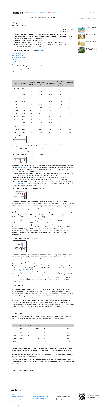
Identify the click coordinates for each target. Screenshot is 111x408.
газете (22, 394)
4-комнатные (25, 215)
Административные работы (20, 57)
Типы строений (16, 53)
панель (40, 181)
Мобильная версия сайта (61, 393)
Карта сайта (13, 401)
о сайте (18, 394)
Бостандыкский (37, 268)
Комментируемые (92, 24)
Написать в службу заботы (17, 396)
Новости (50, 12)
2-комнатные (67, 215)
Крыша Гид (55, 12)
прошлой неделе (23, 167)
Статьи (27, 19)
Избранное (78, 8)
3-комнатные (46, 215)
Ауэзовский (68, 268)
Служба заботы (70, 8)
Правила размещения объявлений (41, 396)
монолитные (22, 183)
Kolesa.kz (14, 8)
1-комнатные (28, 217)
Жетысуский (53, 268)
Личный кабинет (95, 8)
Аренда (32, 12)
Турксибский (23, 270)
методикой (40, 50)
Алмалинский (20, 268)
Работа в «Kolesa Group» (16, 399)
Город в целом (16, 59)
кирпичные (61, 181)
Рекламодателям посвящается (40, 393)
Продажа (27, 12)
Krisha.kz (14, 19)
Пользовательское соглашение (40, 398)
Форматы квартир (17, 55)
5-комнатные (65, 213)
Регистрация (86, 8)
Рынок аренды (16, 61)
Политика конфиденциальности (40, 401)
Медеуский (64, 266)
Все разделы (21, 19)
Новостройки (43, 12)
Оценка (37, 12)
